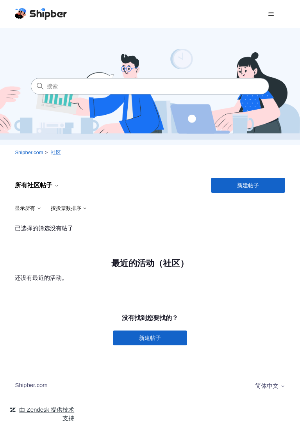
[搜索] (150, 86)
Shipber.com (29, 152)
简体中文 (270, 385)
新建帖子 (248, 185)
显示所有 (28, 208)
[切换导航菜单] (271, 14)
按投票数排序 (69, 208)
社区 (56, 152)
